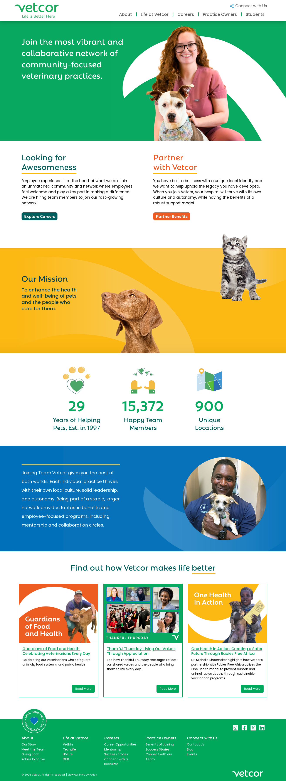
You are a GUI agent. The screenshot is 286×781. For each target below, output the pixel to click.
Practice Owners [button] (220, 14)
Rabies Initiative (33, 759)
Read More (83, 688)
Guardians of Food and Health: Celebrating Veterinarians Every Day (56, 651)
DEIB (66, 759)
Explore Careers (39, 216)
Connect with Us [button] (248, 5)
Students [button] (255, 14)
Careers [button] (185, 14)
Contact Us (195, 744)
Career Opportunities (120, 744)
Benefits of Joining (160, 744)
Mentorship (112, 749)
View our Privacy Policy (82, 774)
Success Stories (116, 754)
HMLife (68, 754)
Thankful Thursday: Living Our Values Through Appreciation (141, 651)
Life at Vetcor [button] (154, 14)
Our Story (29, 744)
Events (192, 754)
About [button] (125, 14)
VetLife (68, 744)
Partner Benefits (172, 216)
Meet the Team (33, 749)
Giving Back (30, 754)
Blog (190, 749)
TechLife (69, 749)
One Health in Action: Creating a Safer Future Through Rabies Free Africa (226, 651)
